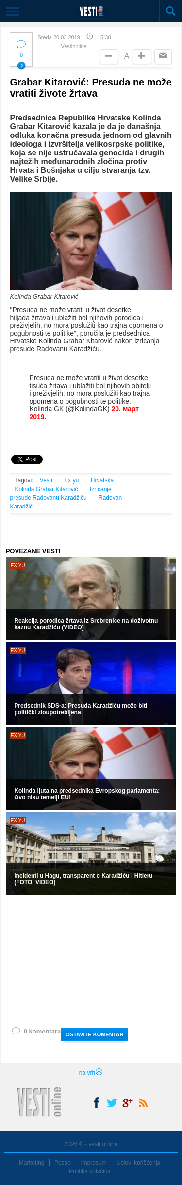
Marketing (32, 1162)
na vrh (91, 1072)
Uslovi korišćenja (138, 1162)
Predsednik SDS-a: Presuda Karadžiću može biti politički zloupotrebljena (80, 709)
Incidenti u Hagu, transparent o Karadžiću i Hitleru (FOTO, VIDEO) (83, 879)
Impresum (93, 1162)
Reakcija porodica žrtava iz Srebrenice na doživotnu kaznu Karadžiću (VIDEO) (86, 624)
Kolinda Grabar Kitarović (46, 489)
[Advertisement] (91, 960)
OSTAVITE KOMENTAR (94, 1034)
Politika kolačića (89, 1171)
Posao (62, 1162)
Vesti (46, 480)
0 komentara (36, 1033)
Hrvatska (102, 480)
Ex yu (71, 480)
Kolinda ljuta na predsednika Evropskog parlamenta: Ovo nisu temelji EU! (87, 794)
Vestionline (73, 46)
